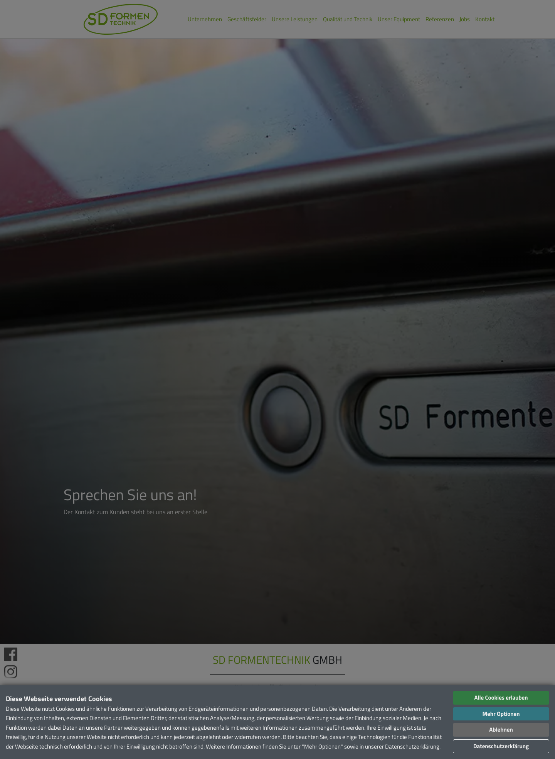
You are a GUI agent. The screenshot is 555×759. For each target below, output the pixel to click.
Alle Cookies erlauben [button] (501, 697)
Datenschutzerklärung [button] (501, 746)
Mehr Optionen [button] (501, 713)
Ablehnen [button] (501, 729)
